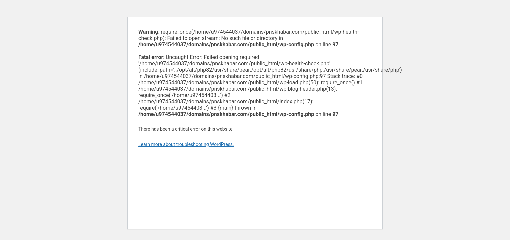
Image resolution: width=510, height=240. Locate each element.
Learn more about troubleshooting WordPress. (186, 144)
